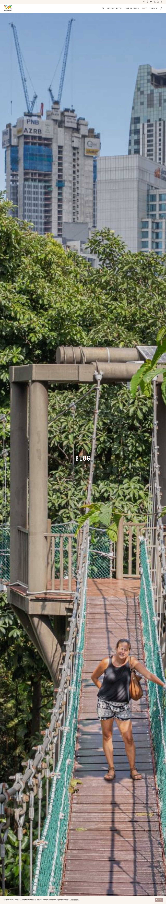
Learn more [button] (74, 900)
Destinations (113, 8)
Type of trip (131, 8)
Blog (144, 8)
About (152, 8)
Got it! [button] (158, 900)
